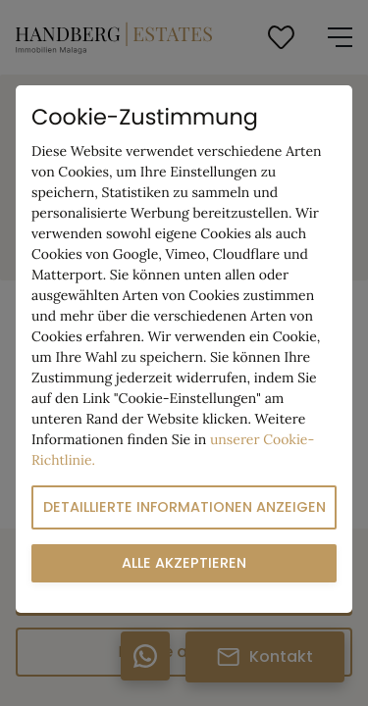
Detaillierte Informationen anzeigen (184, 507)
